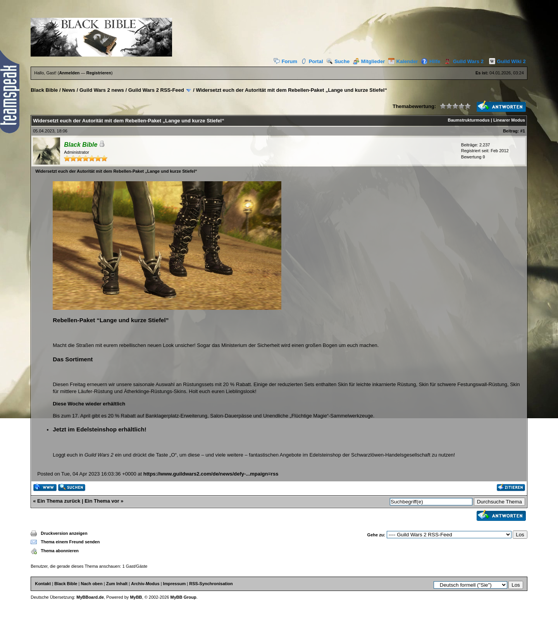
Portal (312, 61)
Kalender (403, 61)
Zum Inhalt (117, 583)
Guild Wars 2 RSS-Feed (156, 90)
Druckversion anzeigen (64, 533)
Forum (285, 61)
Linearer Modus (509, 120)
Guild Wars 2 (463, 61)
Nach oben (91, 583)
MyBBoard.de (90, 597)
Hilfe (430, 61)
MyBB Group (183, 597)
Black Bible (44, 90)
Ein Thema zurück (58, 501)
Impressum (174, 583)
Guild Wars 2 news (101, 90)
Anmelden (69, 72)
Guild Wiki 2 (505, 61)
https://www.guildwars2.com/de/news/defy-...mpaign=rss (211, 474)
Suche (338, 61)
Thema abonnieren (60, 550)
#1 (522, 131)
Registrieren (98, 72)
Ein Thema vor (101, 501)
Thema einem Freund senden (70, 541)
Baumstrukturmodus (469, 120)
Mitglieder (369, 61)
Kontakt (43, 583)
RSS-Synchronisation (210, 583)
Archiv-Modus (145, 583)
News (68, 90)
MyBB (136, 597)
